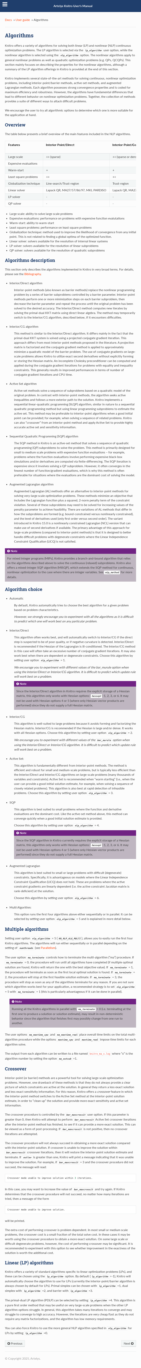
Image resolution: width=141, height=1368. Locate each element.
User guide (23, 20)
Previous (14, 1343)
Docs (8, 20)
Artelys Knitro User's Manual (73, 6)
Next (129, 1343)
